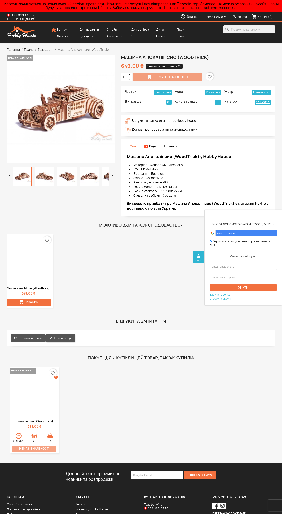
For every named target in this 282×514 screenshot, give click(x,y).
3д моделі (263, 102)
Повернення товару (21, 497)
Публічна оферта (19, 476)
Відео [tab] (151, 146)
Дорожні (60, 36)
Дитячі (158, 29)
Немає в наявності (167, 77)
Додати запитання (28, 300)
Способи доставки (19, 466)
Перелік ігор (187, 3)
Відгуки (12, 502)
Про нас (12, 481)
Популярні (82, 476)
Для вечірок (137, 29)
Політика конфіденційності (25, 471)
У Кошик (23, 264)
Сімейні (109, 29)
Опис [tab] (133, 146)
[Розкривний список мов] (216, 17)
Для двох (83, 36)
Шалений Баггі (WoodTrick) (34, 383)
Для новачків (86, 29)
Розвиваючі (261, 92)
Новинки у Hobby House (91, 471)
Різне (177, 36)
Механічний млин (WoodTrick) (22, 248)
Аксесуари (111, 36)
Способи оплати (18, 486)
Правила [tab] (170, 146)
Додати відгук (60, 300)
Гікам (177, 29)
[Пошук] (249, 29)
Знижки (80, 466)
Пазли (158, 36)
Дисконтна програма (21, 491)
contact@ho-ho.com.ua (169, 478)
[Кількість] (124, 77)
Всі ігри (59, 29)
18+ (131, 36)
